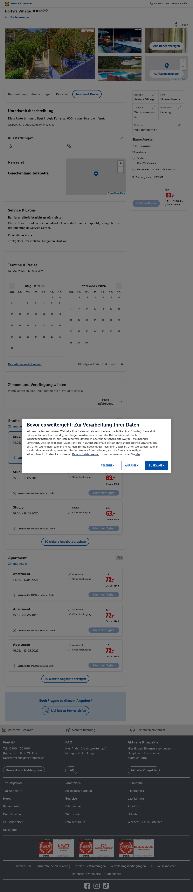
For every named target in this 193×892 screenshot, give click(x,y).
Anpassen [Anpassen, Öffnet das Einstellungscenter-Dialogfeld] (131, 465)
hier (137, 454)
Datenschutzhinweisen (85, 454)
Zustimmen (156, 465)
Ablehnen (107, 465)
